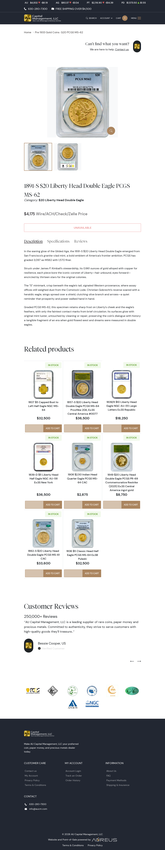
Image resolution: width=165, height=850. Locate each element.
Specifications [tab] (58, 241)
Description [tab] (33, 241)
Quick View (34, 428)
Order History (73, 780)
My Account (31, 775)
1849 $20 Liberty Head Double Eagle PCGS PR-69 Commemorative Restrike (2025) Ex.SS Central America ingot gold (121, 482)
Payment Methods (116, 780)
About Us (111, 770)
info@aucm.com (38, 808)
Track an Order (74, 775)
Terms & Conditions (35, 784)
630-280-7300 (37, 8)
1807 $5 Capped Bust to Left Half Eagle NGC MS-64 (43, 405)
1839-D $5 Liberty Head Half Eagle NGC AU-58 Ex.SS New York (43, 478)
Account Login (73, 770)
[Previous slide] (132, 661)
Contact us (122, 49)
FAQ (108, 775)
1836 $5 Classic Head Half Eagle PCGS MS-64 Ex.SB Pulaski (82, 554)
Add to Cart (53, 428)
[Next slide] (139, 661)
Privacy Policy (32, 780)
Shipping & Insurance (117, 784)
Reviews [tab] (80, 241)
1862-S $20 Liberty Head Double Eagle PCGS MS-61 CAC (43, 554)
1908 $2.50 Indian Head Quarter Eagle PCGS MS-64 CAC (82, 478)
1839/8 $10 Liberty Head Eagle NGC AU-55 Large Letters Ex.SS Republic (122, 405)
